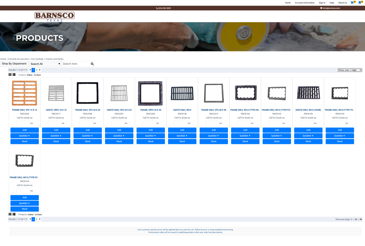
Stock (24, 141)
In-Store (37, 75)
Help (332, 2)
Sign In (322, 2)
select (59, 64)
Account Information (305, 2)
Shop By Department (14, 63)
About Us (342, 2)
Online (29, 75)
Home (288, 2)
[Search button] (92, 64)
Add (25, 130)
